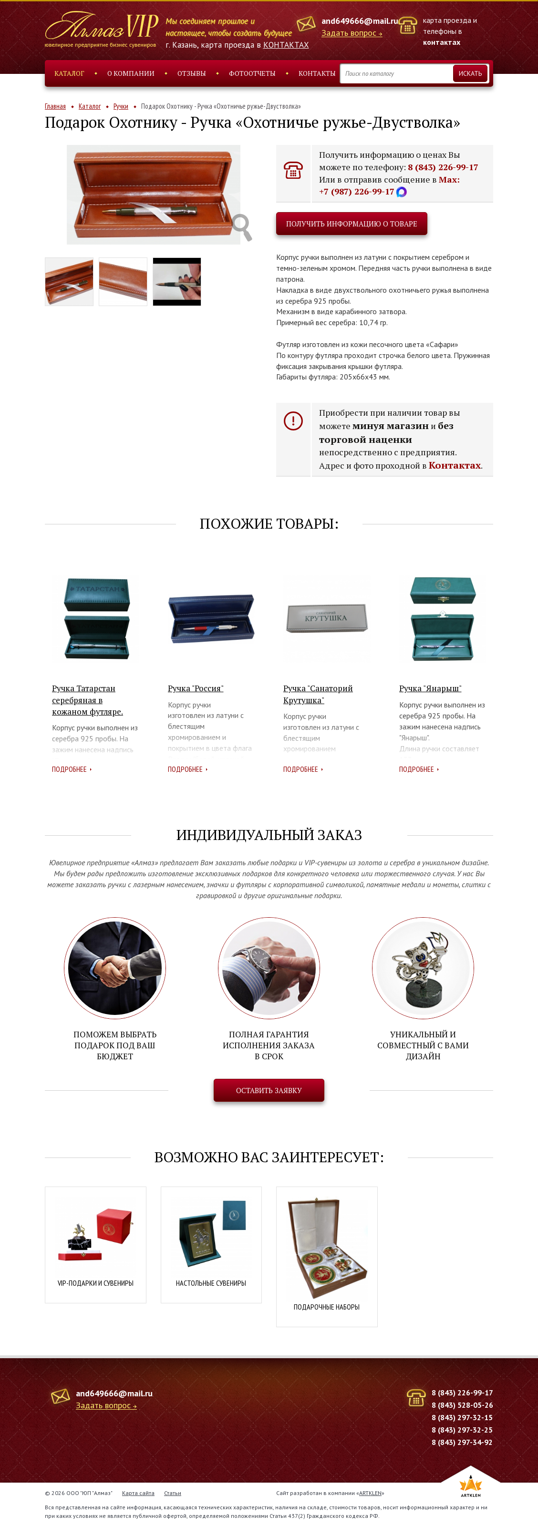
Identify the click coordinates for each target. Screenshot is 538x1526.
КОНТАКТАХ (286, 45)
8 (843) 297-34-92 (462, 1442)
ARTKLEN (370, 1492)
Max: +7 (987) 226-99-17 (389, 185)
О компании (131, 73)
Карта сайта (138, 1492)
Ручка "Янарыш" (430, 688)
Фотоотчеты (252, 73)
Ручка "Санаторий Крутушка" (318, 694)
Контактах (455, 465)
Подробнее (69, 769)
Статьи (172, 1492)
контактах (441, 42)
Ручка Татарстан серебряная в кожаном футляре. (87, 700)
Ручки (121, 106)
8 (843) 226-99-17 (443, 167)
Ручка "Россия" (196, 688)
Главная (55, 106)
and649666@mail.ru (359, 20)
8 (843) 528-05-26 (462, 1405)
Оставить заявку (269, 1090)
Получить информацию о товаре (351, 223)
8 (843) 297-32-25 (462, 1429)
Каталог (69, 73)
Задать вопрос (348, 33)
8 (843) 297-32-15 (462, 1417)
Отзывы (191, 73)
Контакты (317, 73)
